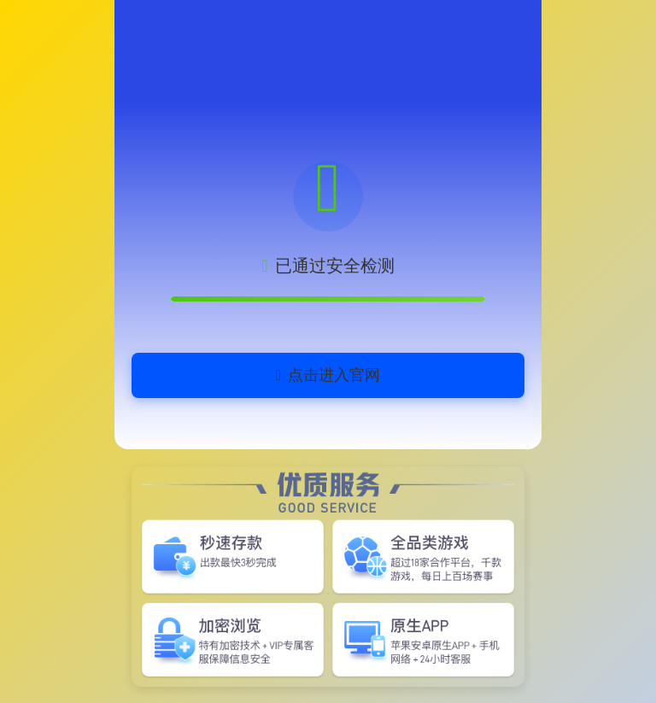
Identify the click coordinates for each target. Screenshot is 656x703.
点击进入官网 (328, 375)
